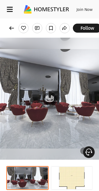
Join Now (85, 9)
